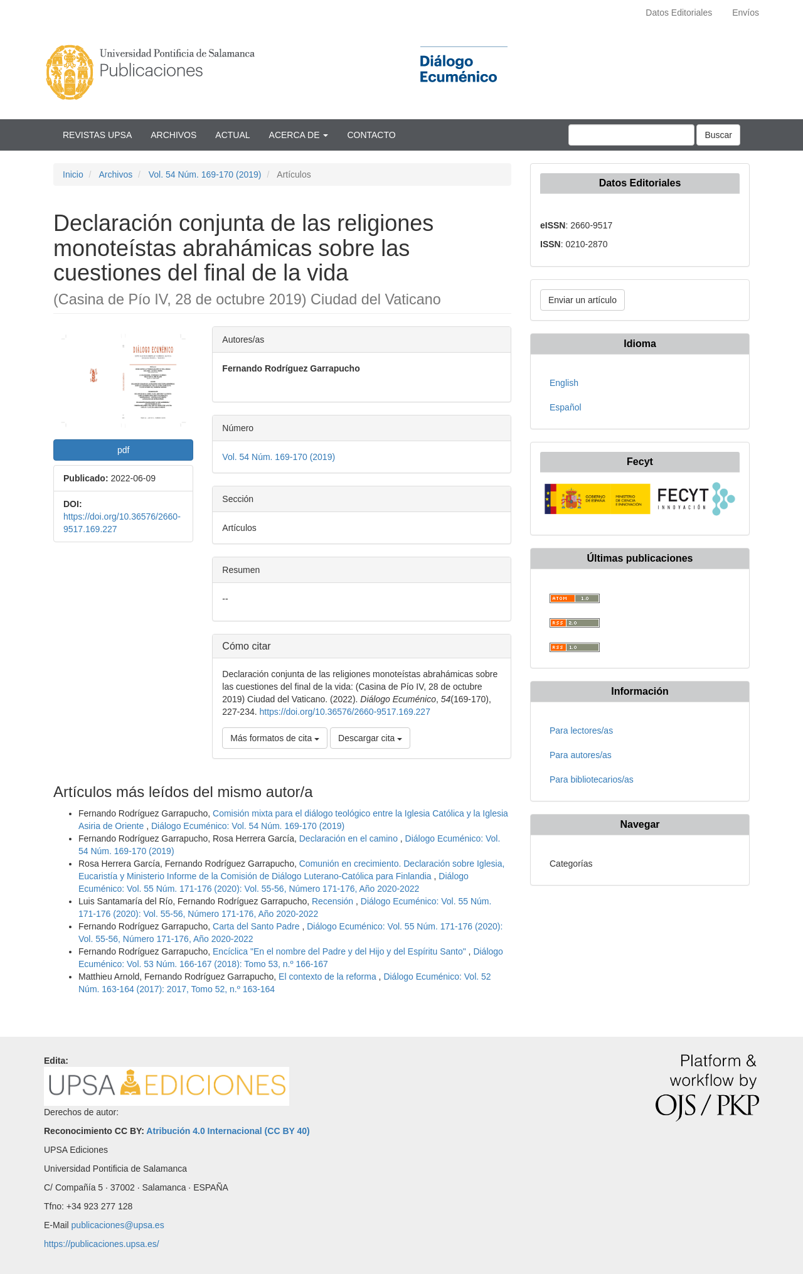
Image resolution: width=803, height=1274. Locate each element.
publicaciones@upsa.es (118, 1225)
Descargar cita (370, 738)
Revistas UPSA (97, 135)
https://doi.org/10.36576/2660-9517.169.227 (345, 712)
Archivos (173, 135)
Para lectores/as (581, 730)
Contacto (371, 135)
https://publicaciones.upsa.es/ (101, 1244)
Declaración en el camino (349, 838)
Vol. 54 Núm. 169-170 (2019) (205, 174)
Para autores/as (581, 755)
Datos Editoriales (679, 13)
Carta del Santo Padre (257, 926)
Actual (232, 135)
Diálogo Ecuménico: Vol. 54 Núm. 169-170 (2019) (247, 826)
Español (566, 407)
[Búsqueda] (631, 135)
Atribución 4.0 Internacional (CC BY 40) (227, 1131)
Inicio (73, 174)
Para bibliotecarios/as (592, 779)
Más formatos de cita (274, 738)
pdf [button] (123, 450)
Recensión (334, 901)
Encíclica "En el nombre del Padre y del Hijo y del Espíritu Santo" (341, 951)
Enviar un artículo (582, 300)
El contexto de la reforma (329, 977)
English (564, 383)
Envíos (745, 13)
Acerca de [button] (299, 135)
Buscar (718, 135)
